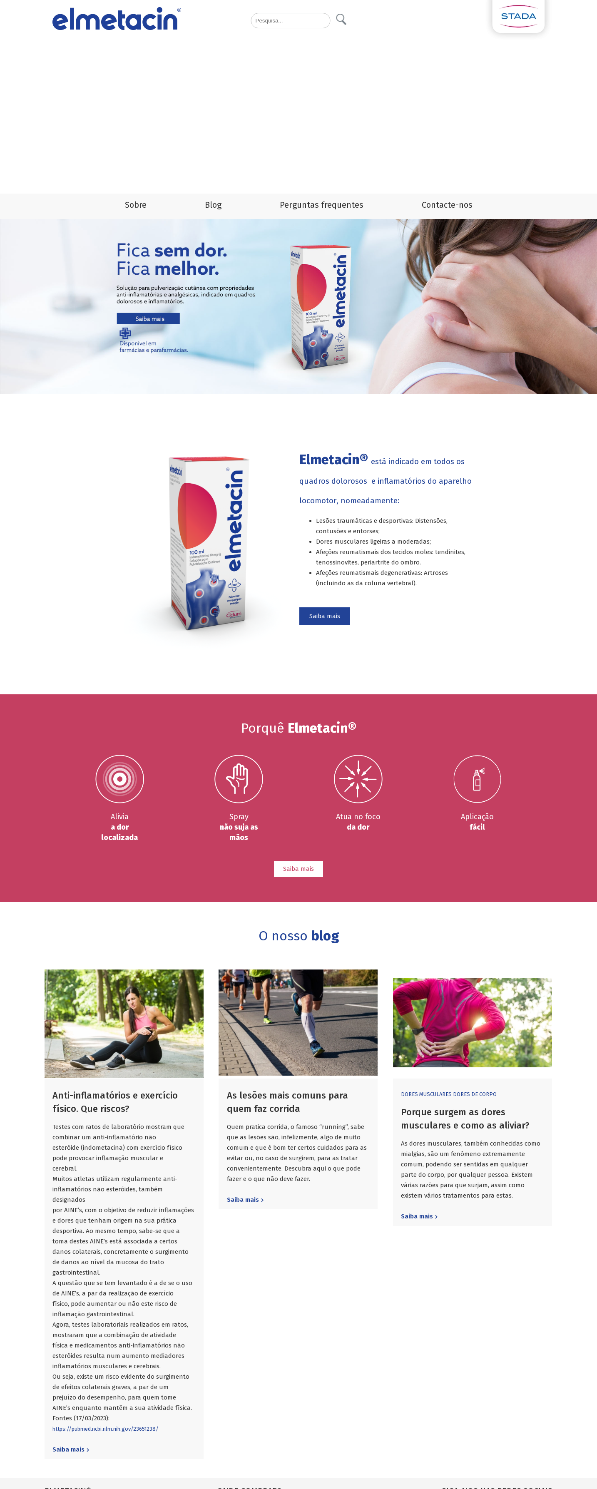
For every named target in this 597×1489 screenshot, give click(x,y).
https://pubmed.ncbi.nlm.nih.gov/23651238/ (105, 1429)
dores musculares (427, 1094)
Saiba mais (324, 616)
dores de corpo (475, 1094)
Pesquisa (341, 19)
